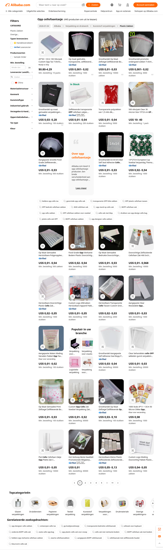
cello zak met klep (104, 213)
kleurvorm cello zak (18, 544)
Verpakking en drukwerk (76, 26)
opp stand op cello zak (103, 207)
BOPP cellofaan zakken (73, 219)
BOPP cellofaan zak (128, 207)
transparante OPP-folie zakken (103, 201)
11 (112, 483)
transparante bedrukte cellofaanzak (100, 526)
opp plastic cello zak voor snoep (73, 532)
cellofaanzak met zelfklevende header (123, 538)
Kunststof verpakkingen (104, 26)
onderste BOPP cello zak (20, 532)
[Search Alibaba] (59, 4)
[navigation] (20, 251)
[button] (83, 5)
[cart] (120, 5)
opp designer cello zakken (100, 219)
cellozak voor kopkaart (131, 526)
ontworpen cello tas (46, 526)
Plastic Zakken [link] (126, 26)
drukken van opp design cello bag (132, 213)
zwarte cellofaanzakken (58, 538)
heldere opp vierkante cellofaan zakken (26, 538)
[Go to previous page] (74, 482)
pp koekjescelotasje (70, 526)
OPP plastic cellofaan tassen (134, 201)
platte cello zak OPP (48, 219)
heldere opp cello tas (48, 201)
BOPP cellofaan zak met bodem (138, 532)
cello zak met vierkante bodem (106, 532)
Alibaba (57, 26)
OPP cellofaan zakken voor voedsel (75, 213)
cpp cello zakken (47, 213)
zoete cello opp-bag (45, 532)
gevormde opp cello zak (74, 201)
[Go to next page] (117, 482)
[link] (159, 529)
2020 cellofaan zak (79, 207)
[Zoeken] (93, 5)
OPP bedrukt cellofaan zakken (52, 207)
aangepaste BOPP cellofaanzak (88, 538)
